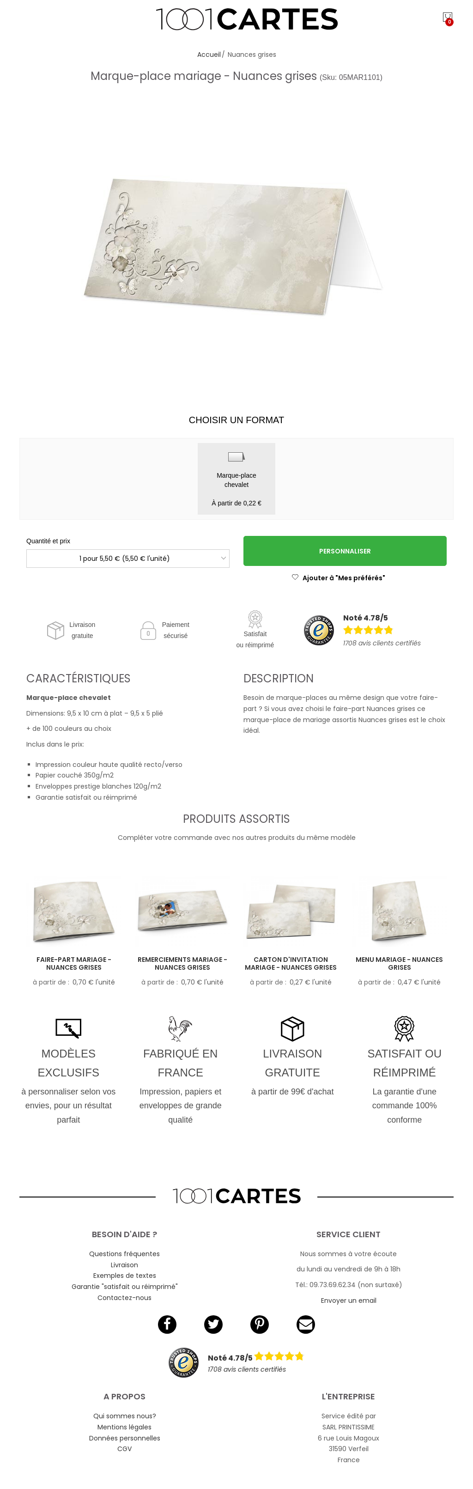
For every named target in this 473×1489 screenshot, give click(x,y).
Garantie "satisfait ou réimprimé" (125, 1286)
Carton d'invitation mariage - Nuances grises (291, 963)
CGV (124, 1448)
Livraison (124, 1265)
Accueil (209, 54)
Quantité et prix (48, 541)
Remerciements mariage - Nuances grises (182, 963)
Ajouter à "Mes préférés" (338, 578)
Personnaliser (345, 551)
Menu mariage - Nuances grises (399, 963)
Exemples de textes (124, 1275)
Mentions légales (124, 1427)
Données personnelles (124, 1438)
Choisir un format (236, 420)
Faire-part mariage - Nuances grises (73, 963)
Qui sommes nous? (124, 1416)
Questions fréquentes (124, 1253)
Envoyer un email (348, 1300)
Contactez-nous (124, 1297)
